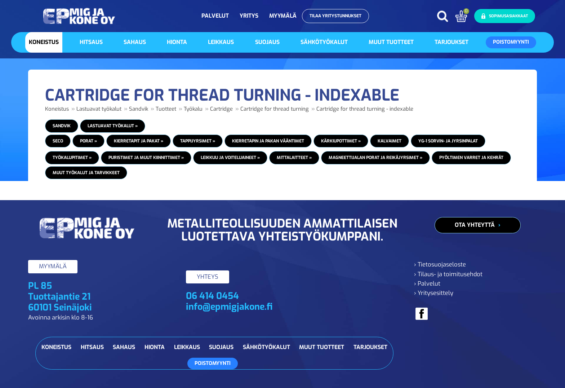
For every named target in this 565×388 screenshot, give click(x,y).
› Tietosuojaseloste (440, 264)
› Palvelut (427, 283)
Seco (58, 141)
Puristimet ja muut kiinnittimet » (146, 157)
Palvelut (215, 15)
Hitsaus (91, 42)
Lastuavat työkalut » (113, 126)
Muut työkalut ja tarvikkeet (86, 173)
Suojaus (267, 42)
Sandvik (138, 109)
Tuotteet (166, 109)
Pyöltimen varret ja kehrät (471, 157)
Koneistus (44, 42)
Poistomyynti (511, 42)
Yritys (249, 15)
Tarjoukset (451, 42)
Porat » (88, 141)
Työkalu (193, 109)
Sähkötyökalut (324, 42)
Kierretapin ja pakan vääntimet (268, 141)
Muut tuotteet (391, 42)
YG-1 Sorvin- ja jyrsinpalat (448, 141)
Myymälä (283, 15)
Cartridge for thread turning (274, 109)
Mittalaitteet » (294, 157)
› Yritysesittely (433, 293)
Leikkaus (221, 42)
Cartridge (221, 109)
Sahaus (135, 42)
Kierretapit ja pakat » (138, 141)
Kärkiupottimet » (341, 141)
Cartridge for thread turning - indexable (364, 109)
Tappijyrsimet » (197, 141)
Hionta (177, 42)
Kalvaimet (389, 141)
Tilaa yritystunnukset (335, 16)
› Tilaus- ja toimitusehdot (448, 274)
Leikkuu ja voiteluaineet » (230, 157)
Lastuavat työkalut (98, 109)
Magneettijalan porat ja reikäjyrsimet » (375, 157)
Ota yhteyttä (475, 225)
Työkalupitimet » (72, 157)
